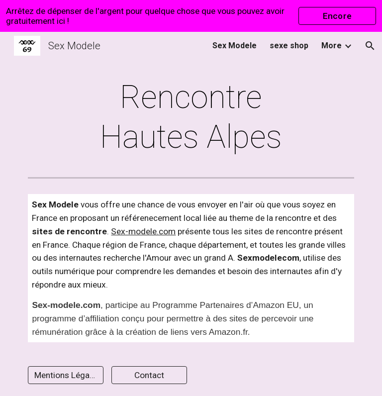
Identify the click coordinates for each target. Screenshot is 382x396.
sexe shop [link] (289, 45)
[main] (191, 117)
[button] (370, 46)
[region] (191, 16)
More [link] (331, 45)
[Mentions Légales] (65, 375)
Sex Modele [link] (234, 45)
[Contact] (149, 375)
